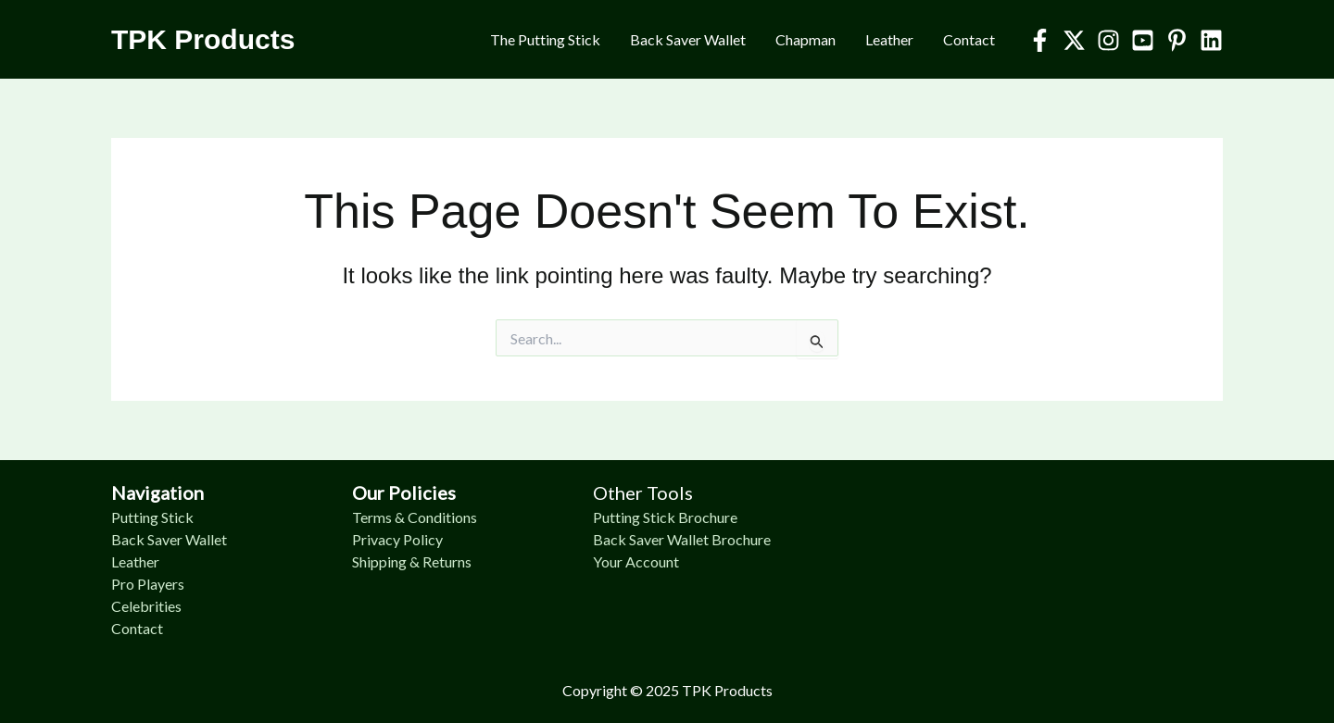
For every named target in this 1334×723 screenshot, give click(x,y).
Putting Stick (152, 517)
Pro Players (147, 583)
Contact (969, 39)
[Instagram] (1108, 40)
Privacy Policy (397, 539)
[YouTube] (1142, 40)
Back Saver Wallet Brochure (682, 539)
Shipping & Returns (412, 561)
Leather (889, 39)
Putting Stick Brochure (665, 517)
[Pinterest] (1177, 40)
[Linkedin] (1211, 40)
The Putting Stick (545, 39)
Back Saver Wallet (688, 39)
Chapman (805, 39)
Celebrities (146, 606)
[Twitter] (1074, 40)
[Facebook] (1039, 40)
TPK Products (203, 39)
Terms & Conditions (414, 517)
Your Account (636, 561)
